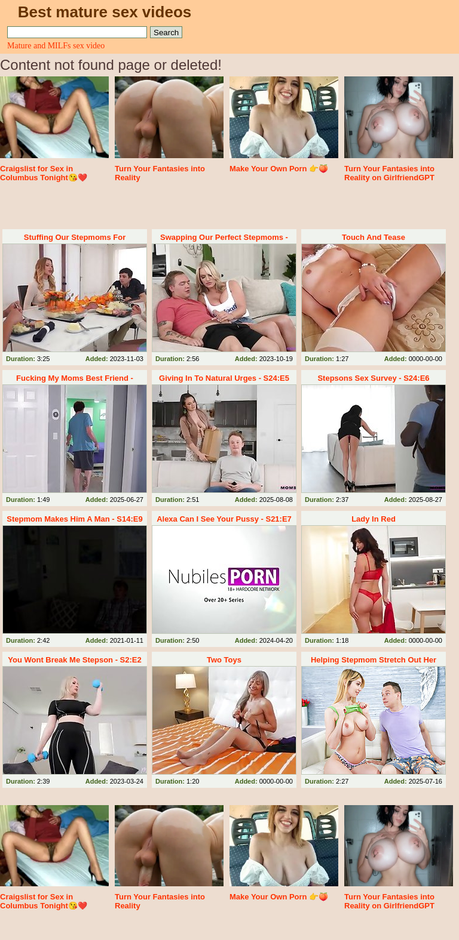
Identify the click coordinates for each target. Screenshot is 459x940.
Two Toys (224, 659)
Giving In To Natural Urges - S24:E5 (224, 378)
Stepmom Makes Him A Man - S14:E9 (74, 518)
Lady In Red (373, 518)
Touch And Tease (373, 237)
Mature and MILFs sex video (56, 45)
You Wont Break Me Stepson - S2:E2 (74, 659)
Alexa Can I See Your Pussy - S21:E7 (224, 518)
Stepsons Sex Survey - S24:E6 (373, 378)
